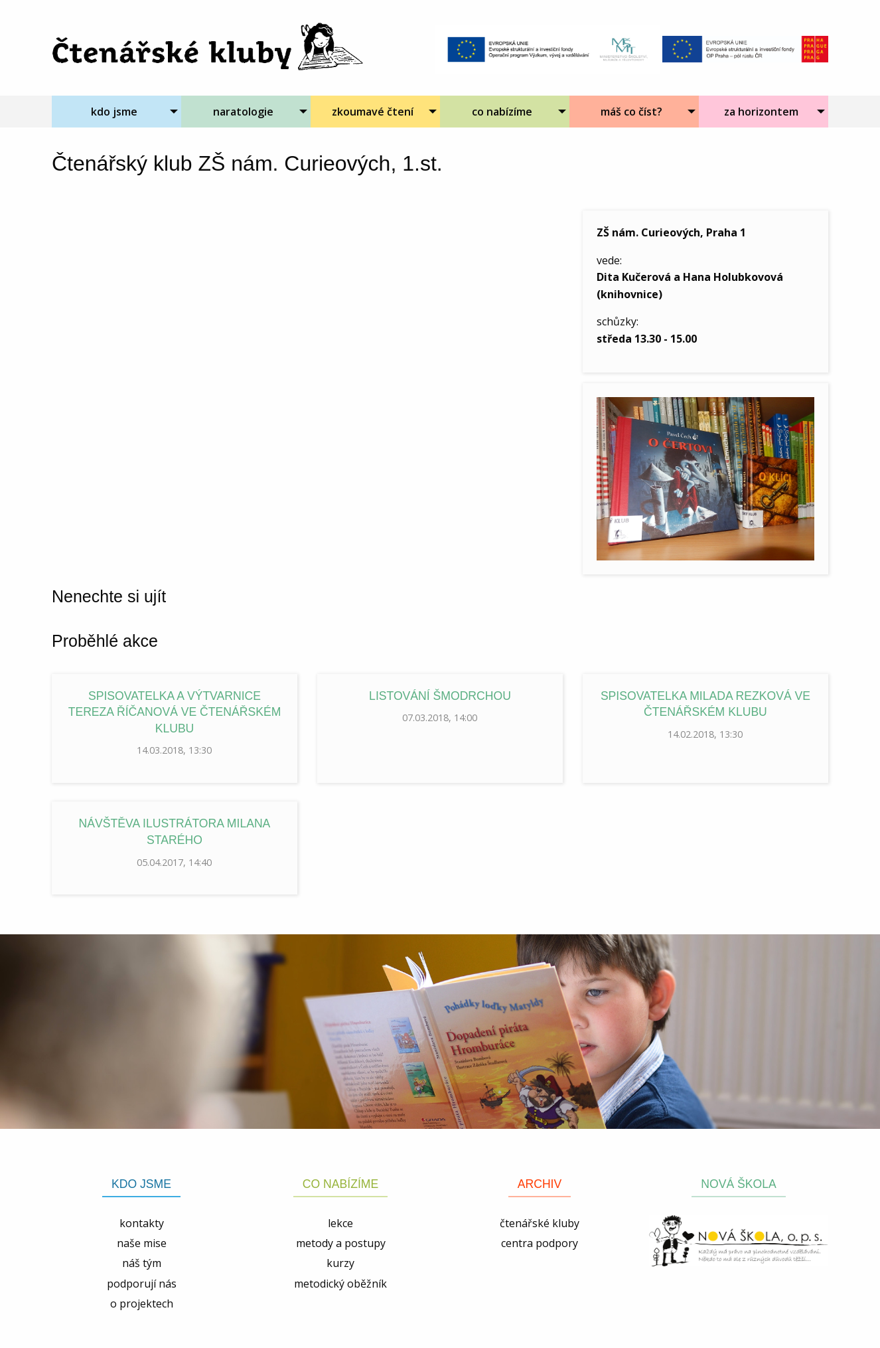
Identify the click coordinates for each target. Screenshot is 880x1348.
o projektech (141, 1303)
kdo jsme (114, 111)
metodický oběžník (340, 1283)
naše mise (142, 1243)
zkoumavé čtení (372, 111)
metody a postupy (341, 1243)
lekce (340, 1223)
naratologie (243, 111)
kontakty (141, 1223)
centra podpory (539, 1243)
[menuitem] (116, 111)
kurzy (340, 1263)
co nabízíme (502, 111)
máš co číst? (631, 111)
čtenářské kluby (539, 1223)
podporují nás (142, 1283)
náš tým (141, 1263)
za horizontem (761, 111)
